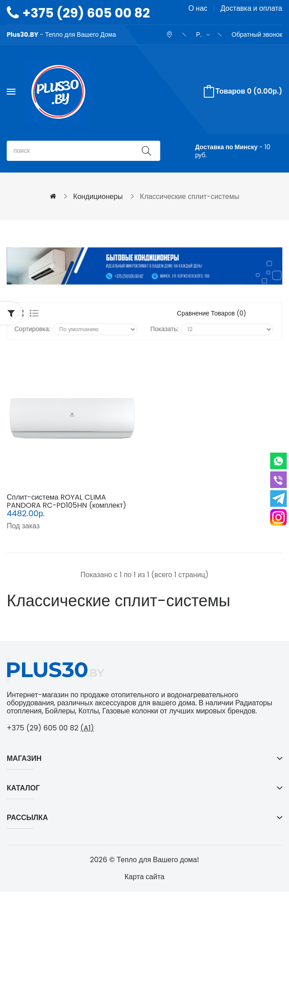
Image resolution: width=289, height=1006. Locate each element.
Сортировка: (32, 328)
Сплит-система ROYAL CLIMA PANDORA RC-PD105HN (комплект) (66, 501)
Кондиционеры (98, 196)
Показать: (164, 328)
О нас (197, 8)
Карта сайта (145, 877)
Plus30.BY (22, 34)
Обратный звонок (257, 34)
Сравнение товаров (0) (211, 313)
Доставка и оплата (251, 8)
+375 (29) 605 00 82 (86, 13)
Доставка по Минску (226, 146)
